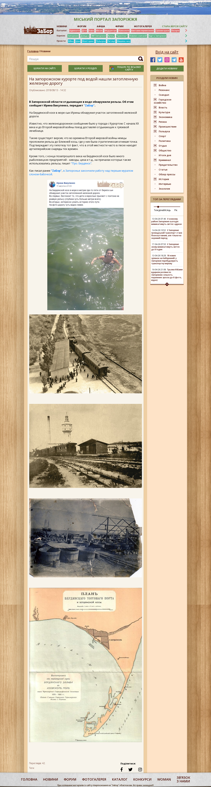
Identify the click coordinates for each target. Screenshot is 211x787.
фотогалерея (94, 779)
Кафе (91, 30)
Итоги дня (165, 155)
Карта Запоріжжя (157, 35)
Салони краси (162, 30)
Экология (164, 188)
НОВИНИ (62, 26)
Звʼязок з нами (183, 779)
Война (162, 85)
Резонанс (164, 90)
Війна (71, 41)
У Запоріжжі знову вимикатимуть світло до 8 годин (165, 247)
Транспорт (122, 35)
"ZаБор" (89, 105)
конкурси (142, 779)
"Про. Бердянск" (81, 163)
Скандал (164, 94)
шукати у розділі (85, 68)
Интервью (165, 183)
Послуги (175, 30)
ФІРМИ (119, 26)
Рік (175, 210)
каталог (119, 779)
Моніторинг (88, 41)
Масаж (99, 30)
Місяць (167, 210)
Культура (164, 112)
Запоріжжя (73, 35)
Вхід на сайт (167, 52)
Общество (165, 150)
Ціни (78, 41)
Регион (163, 121)
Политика (165, 140)
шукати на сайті (45, 68)
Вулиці (111, 35)
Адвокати (75, 30)
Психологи (124, 30)
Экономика (165, 117)
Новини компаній (138, 35)
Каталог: (62, 30)
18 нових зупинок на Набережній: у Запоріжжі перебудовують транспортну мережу (164, 259)
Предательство (168, 164)
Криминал (165, 160)
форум (70, 779)
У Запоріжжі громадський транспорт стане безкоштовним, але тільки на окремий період (166, 234)
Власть (163, 107)
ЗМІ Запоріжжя (98, 35)
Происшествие (167, 126)
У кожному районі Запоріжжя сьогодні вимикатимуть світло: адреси (166, 221)
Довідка (85, 35)
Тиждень (159, 210)
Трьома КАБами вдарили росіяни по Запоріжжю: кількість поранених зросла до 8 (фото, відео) (167, 274)
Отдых (163, 145)
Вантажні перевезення (142, 30)
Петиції (111, 41)
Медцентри (110, 30)
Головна (32, 51)
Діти (84, 30)
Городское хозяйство (162, 101)
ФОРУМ (81, 26)
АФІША (101, 26)
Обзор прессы (167, 174)
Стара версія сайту (174, 26)
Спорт (162, 136)
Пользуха (101, 41)
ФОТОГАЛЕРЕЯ (143, 26)
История (164, 179)
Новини (45, 51)
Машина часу (123, 41)
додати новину (166, 68)
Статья (163, 169)
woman (164, 779)
